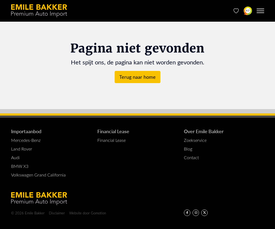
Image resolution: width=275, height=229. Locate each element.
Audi (15, 157)
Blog (188, 149)
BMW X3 (19, 166)
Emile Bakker (39, 10)
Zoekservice (195, 140)
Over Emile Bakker (204, 131)
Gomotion (98, 213)
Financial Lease (113, 131)
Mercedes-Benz (26, 140)
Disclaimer (57, 213)
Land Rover (21, 149)
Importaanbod (26, 131)
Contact (191, 157)
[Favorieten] (236, 10)
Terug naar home (137, 77)
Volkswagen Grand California (38, 175)
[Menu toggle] (260, 11)
